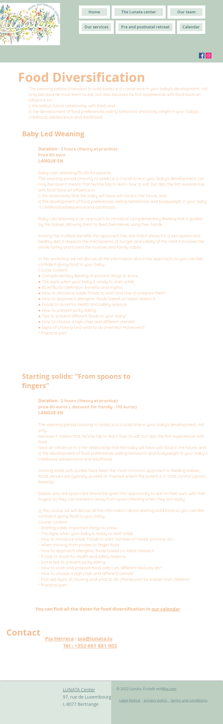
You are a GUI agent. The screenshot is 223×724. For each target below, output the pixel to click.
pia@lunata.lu (95, 638)
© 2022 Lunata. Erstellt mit (146, 688)
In (40, 510)
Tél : (68, 645)
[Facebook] (202, 55)
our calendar (166, 609)
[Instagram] (208, 55)
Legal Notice (129, 700)
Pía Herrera (59, 638)
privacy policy (156, 700)
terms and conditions (189, 700)
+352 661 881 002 (95, 645)
